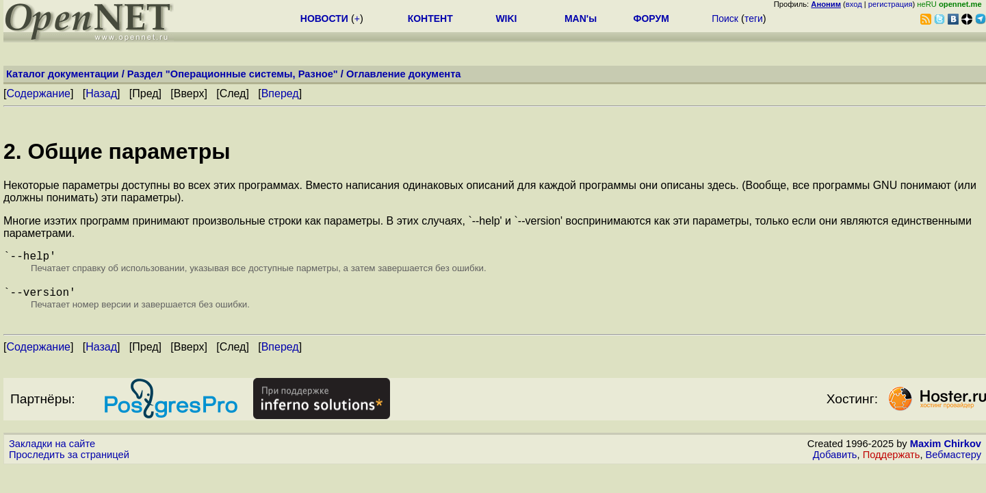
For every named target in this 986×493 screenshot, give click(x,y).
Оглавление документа (403, 73)
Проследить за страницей (69, 460)
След (233, 93)
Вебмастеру (953, 460)
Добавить (835, 460)
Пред (145, 93)
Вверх (189, 93)
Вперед (280, 93)
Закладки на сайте (52, 449)
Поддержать (891, 460)
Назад (101, 93)
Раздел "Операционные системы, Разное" (232, 73)
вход (854, 4)
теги (753, 18)
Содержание (38, 93)
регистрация (890, 4)
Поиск (725, 18)
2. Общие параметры (117, 151)
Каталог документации (62, 73)
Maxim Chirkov (945, 449)
